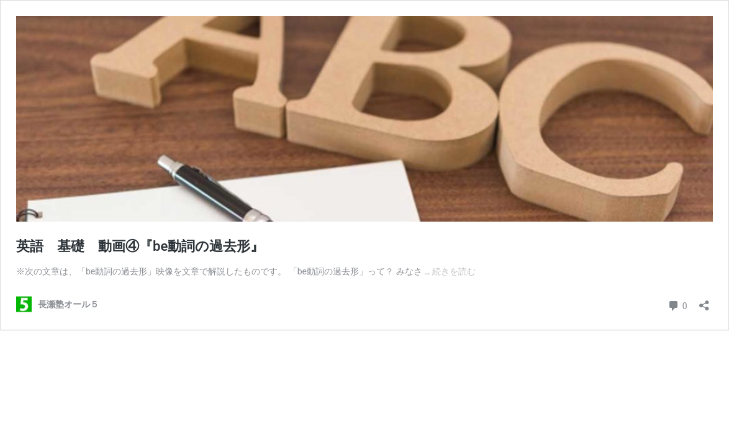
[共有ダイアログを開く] (704, 301)
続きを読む (454, 271)
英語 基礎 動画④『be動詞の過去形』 (140, 246)
